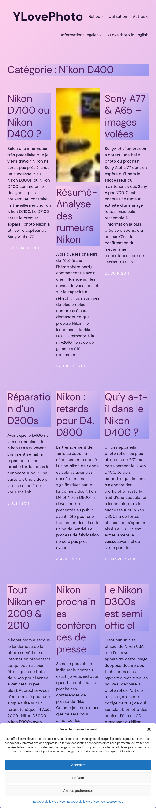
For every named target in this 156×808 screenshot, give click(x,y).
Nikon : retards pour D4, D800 (75, 415)
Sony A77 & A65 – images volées (125, 116)
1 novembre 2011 (24, 248)
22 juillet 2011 (71, 366)
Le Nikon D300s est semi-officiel (126, 608)
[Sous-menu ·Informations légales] (101, 35)
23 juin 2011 (117, 273)
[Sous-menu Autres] (147, 16)
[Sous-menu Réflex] (102, 16)
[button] (149, 729)
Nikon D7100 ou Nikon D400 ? (28, 116)
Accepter (78, 765)
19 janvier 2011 (120, 559)
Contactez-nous (112, 802)
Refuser (78, 778)
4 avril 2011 (68, 559)
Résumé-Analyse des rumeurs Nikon (76, 216)
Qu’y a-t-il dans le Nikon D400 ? (126, 415)
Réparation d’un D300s (28, 409)
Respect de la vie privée (49, 802)
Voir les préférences (78, 791)
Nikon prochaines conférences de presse (76, 619)
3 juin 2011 (18, 503)
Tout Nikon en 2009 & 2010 (26, 608)
